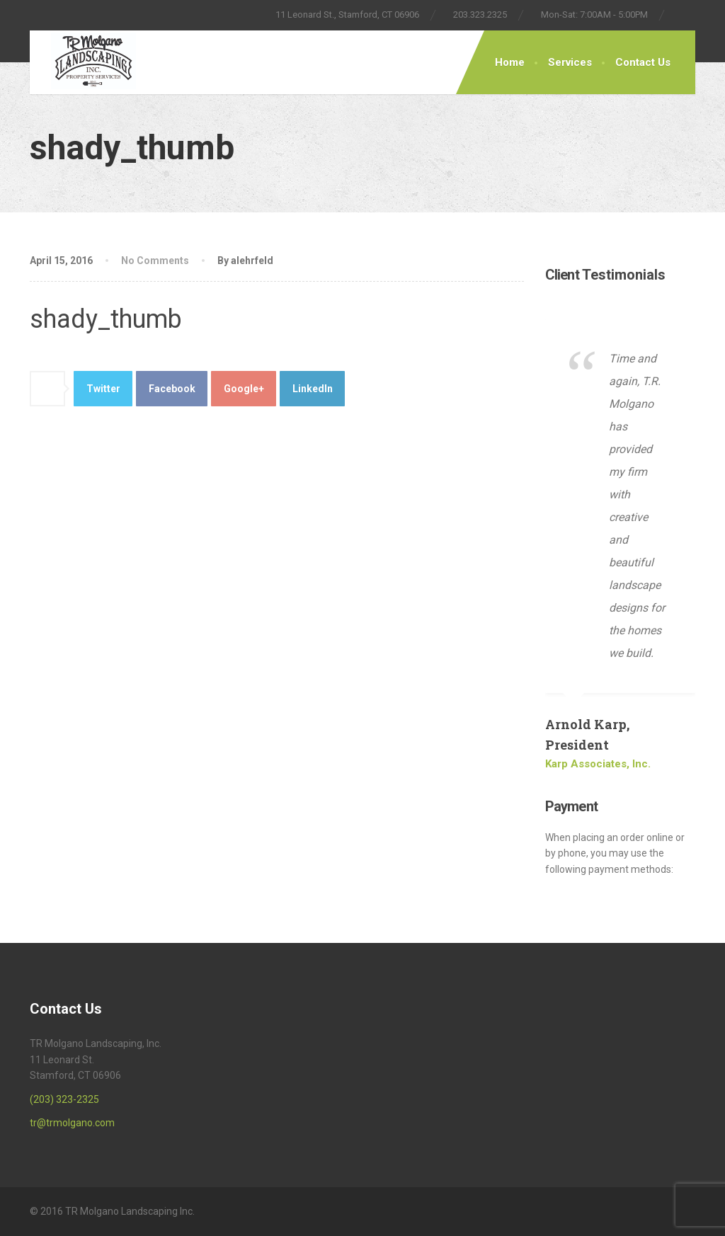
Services (570, 62)
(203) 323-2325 (64, 1099)
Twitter (103, 388)
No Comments (156, 260)
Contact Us (642, 62)
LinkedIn (312, 388)
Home (510, 62)
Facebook (172, 388)
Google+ (244, 388)
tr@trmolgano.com (72, 1122)
